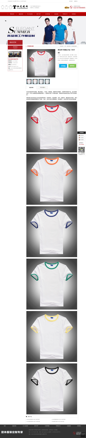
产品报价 (82, 137)
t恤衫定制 (21, 14)
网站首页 (12, 14)
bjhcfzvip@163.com (14, 66)
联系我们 (74, 14)
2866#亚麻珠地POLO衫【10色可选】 (59, 419)
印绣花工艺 (65, 14)
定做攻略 (56, 14)
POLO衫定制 (30, 14)
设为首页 (71, 1)
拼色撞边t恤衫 (74, 46)
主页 (65, 46)
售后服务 (82, 139)
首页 (5, 425)
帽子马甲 (39, 14)
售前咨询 (82, 135)
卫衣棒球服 (47, 14)
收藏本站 (75, 1)
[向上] (83, 435)
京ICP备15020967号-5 (56, 431)
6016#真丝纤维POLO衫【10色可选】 (33, 421)
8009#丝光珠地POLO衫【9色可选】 (33, 419)
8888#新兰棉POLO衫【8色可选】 (58, 421)
